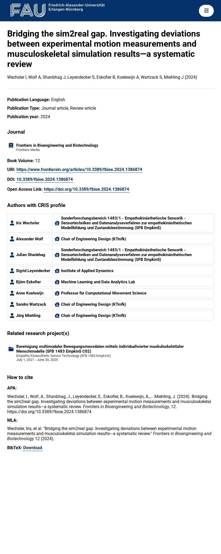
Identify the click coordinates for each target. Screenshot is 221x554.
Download (32, 447)
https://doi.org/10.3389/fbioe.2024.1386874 (86, 189)
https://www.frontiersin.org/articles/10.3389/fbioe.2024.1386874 (79, 169)
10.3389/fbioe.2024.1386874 (45, 179)
